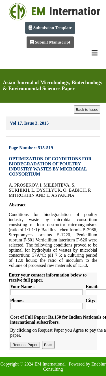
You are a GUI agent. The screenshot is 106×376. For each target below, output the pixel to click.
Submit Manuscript (50, 42)
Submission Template (50, 27)
